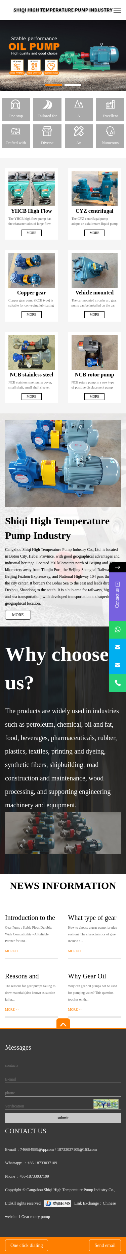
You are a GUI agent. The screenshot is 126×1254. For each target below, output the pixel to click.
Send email (105, 1245)
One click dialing (26, 1245)
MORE (18, 614)
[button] (53, 85)
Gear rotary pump (36, 1216)
